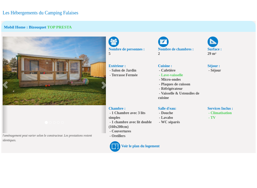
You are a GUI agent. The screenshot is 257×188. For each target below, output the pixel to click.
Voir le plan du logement (140, 146)
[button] (5, 85)
